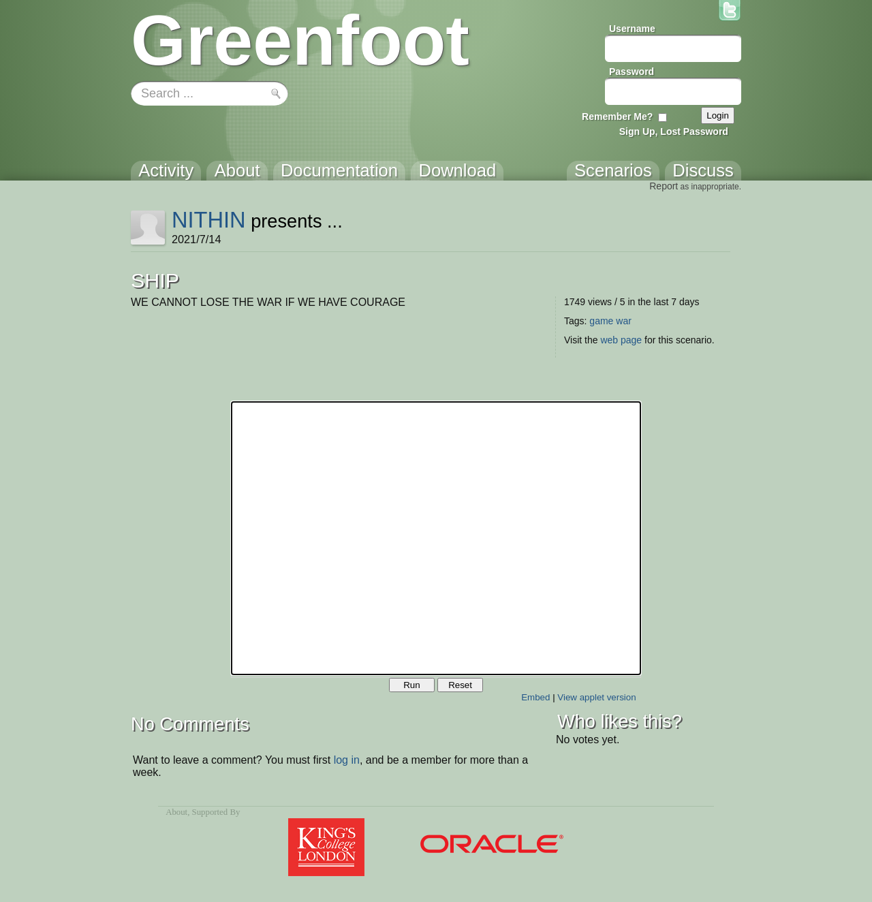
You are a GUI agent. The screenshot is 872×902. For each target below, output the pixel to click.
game (601, 320)
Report (663, 186)
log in (347, 760)
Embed (535, 697)
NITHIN (209, 219)
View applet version (596, 697)
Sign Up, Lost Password (673, 131)
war (624, 320)
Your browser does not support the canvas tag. (436, 538)
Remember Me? (617, 116)
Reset (460, 685)
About (176, 812)
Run (411, 685)
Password (631, 71)
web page (621, 340)
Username (632, 28)
